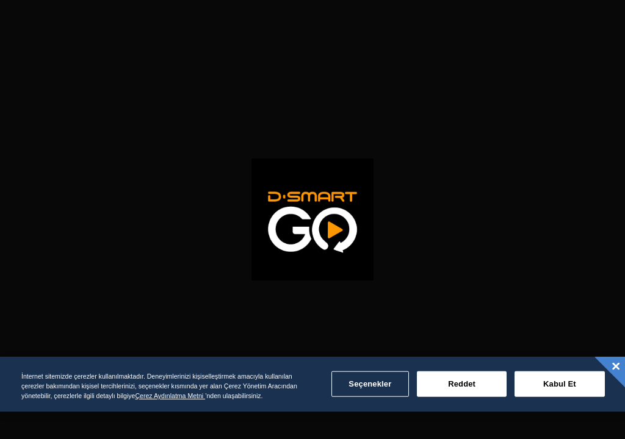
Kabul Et (559, 383)
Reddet (461, 383)
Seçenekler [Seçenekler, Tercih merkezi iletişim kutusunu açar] (370, 383)
